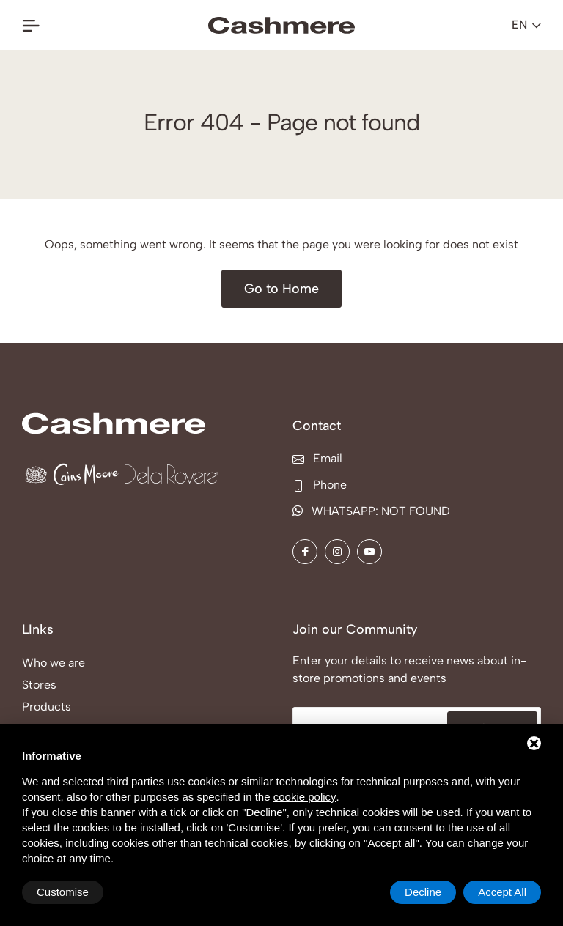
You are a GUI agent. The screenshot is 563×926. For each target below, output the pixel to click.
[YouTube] (369, 551)
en (526, 25)
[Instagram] (337, 551)
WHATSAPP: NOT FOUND (371, 511)
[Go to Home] (281, 289)
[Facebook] (304, 551)
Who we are (53, 663)
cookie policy (304, 796)
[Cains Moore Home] (72, 474)
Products (46, 707)
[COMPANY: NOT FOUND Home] (281, 25)
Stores (39, 685)
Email (317, 458)
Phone (319, 485)
